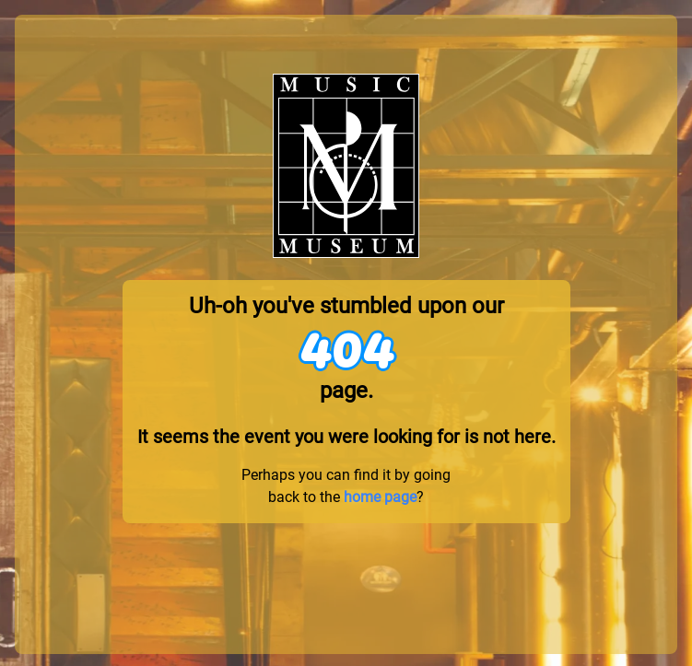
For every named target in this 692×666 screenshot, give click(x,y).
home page (380, 497)
